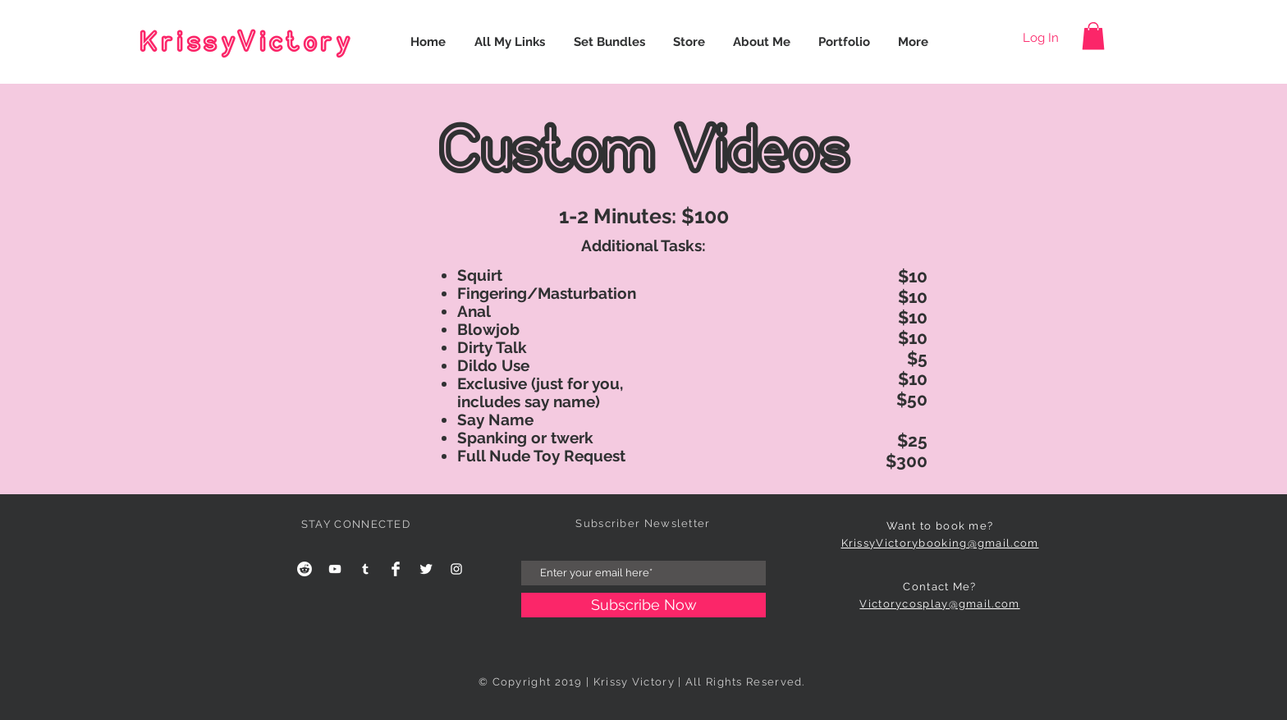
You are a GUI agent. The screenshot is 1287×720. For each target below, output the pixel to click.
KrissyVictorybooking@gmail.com (940, 543)
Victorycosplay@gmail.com (939, 604)
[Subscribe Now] (643, 605)
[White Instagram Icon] (456, 569)
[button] (1093, 35)
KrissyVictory (247, 41)
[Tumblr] (365, 569)
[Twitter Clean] (426, 569)
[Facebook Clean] (395, 569)
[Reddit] (304, 569)
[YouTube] (334, 569)
